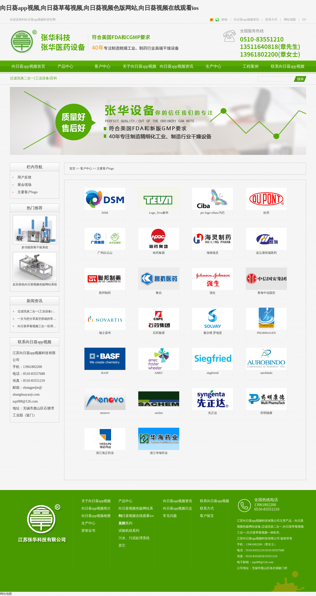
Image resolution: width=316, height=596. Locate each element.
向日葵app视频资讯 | (246, 19)
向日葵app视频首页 (28, 66)
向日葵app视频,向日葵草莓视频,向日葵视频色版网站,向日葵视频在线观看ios (99, 8)
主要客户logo (28, 192)
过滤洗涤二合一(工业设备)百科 (33, 78)
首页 (72, 168)
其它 (121, 545)
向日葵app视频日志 (177, 508)
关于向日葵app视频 (139, 66)
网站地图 (6, 594)
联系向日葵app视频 (287, 66)
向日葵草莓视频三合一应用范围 (38, 326)
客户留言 (207, 516)
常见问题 (170, 516)
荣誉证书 (88, 530)
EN (302, 19)
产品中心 (65, 66)
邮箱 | (226, 19)
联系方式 (207, 508)
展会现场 (24, 185)
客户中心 (102, 66)
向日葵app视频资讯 (176, 66)
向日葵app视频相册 (96, 516)
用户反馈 (24, 177)
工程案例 (250, 66)
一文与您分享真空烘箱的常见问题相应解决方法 (49, 318)
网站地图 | (290, 19)
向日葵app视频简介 (96, 508)
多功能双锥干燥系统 (34, 247)
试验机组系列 (128, 530)
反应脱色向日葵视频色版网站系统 (35, 284)
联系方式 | (271, 19)
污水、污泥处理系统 (134, 538)
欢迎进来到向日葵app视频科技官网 (33, 19)
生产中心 (213, 66)
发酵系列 (125, 523)
